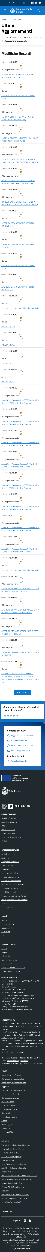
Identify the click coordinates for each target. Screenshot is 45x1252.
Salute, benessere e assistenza (13, 895)
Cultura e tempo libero (10, 876)
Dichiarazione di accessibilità (12, 1078)
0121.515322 (10, 986)
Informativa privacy (9, 1109)
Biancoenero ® (24, 1242)
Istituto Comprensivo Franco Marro (15, 1198)
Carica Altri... (22, 692)
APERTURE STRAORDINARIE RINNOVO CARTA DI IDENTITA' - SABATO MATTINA (20, 590)
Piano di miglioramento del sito (13, 1082)
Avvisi (3, 935)
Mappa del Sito (7, 1132)
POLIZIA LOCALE (8, 326)
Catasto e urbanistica (9, 873)
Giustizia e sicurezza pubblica (12, 884)
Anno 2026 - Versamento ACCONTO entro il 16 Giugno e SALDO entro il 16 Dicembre (20, 401)
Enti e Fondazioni (8, 833)
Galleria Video (6, 963)
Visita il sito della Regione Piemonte (15, 1145)
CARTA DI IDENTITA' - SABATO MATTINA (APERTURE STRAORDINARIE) (17, 118)
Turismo (4, 903)
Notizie (4, 920)
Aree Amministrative (9, 822)
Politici (4, 841)
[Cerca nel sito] (38, 10)
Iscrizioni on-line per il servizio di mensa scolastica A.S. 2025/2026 (17, 76)
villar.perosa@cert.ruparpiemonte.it (20, 995)
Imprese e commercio (9, 888)
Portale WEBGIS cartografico (12, 1187)
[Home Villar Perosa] (21, 11)
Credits (4, 1120)
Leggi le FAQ (6, 1086)
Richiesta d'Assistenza (10, 1097)
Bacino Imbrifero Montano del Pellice (16, 1179)
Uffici (3, 825)
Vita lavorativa (7, 907)
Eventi (4, 948)
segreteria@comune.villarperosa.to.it (21, 998)
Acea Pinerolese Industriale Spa (14, 1164)
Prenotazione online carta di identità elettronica (20, 308)
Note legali (5, 1113)
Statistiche (5, 1128)
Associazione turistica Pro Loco (13, 1183)
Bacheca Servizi (7, 1101)
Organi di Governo (8, 818)
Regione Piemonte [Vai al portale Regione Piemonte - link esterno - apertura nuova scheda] (9, 3)
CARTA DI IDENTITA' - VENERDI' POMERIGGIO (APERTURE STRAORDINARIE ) (19, 139)
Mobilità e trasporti (8, 892)
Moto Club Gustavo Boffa (11, 1202)
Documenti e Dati (8, 829)
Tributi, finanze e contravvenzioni (14, 899)
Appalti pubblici (7, 865)
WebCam (5, 1190)
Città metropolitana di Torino (12, 1149)
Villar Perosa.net (7, 1160)
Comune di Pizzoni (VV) (10, 1152)
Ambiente (5, 857)
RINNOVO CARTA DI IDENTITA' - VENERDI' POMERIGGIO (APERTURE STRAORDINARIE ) (19, 161)
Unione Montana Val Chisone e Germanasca (19, 1175)
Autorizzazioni (6, 869)
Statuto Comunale (8, 1105)
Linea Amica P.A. (8, 1171)
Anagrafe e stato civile (10, 861)
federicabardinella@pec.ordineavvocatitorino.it (23, 1063)
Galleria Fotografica (9, 960)
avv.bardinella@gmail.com (17, 1060)
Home (3, 19)
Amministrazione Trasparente (13, 1075)
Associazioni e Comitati (10, 971)
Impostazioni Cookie (9, 1116)
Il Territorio (5, 956)
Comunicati (5, 931)
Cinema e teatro (7, 924)
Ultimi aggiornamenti (9, 1124)
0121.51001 (9, 983)
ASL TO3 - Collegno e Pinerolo (13, 1168)
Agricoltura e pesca (9, 854)
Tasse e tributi (6, 927)
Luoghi (4, 952)
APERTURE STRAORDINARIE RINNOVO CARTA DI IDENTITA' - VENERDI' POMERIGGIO (20, 611)
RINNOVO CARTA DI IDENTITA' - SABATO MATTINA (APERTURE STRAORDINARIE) (18, 182)
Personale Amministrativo (11, 837)
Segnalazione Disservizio (11, 1094)
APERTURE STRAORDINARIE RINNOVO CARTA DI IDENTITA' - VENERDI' (20, 632)
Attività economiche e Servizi (13, 967)
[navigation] (4, 10)
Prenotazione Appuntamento (13, 1090)
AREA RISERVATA (21, 1248)
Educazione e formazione (11, 880)
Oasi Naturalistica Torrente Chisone (15, 1194)
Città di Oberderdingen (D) (11, 1156)
